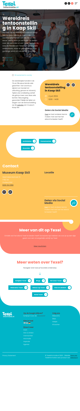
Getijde (54, 322)
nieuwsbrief (41, 316)
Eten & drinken (28, 333)
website (20, 105)
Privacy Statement (9, 355)
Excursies (26, 148)
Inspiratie (26, 341)
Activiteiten (27, 141)
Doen (25, 330)
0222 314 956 (7, 185)
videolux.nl (74, 358)
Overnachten (28, 336)
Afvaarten (56, 325)
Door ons (74, 355)
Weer (54, 319)
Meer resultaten (40, 246)
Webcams (56, 316)
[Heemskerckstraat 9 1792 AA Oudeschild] (61, 184)
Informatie (27, 339)
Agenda (26, 344)
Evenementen (46, 141)
